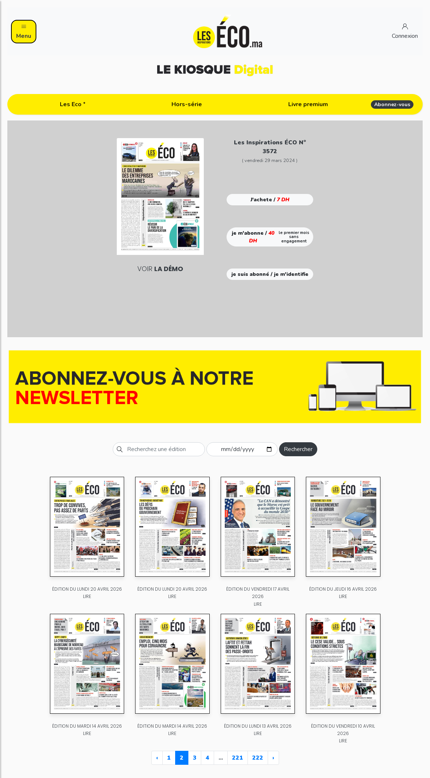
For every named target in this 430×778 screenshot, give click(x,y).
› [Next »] (273, 758)
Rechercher (298, 449)
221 (237, 758)
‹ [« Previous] (157, 758)
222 (257, 758)
